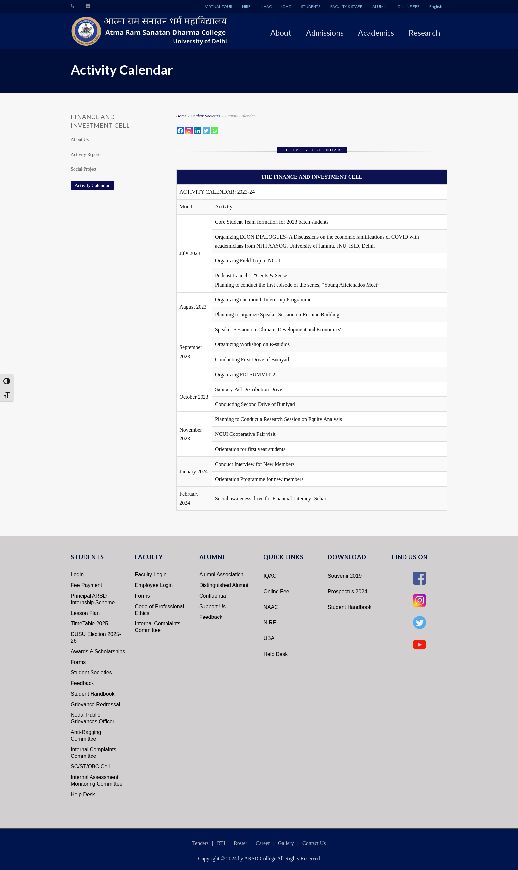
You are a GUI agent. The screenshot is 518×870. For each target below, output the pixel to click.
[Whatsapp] (214, 130)
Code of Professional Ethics (159, 610)
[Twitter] (206, 130)
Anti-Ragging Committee (86, 735)
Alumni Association (221, 574)
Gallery (286, 843)
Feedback (82, 683)
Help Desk (83, 794)
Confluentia (212, 596)
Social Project (83, 169)
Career (263, 843)
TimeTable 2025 (89, 623)
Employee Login (154, 585)
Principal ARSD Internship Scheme (93, 599)
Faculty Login (150, 574)
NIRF (246, 6)
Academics (376, 32)
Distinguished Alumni (223, 585)
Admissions (325, 32)
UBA (268, 638)
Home (181, 116)
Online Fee (276, 591)
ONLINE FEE (408, 6)
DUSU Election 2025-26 (96, 637)
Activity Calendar (92, 185)
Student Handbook (93, 694)
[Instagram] (189, 130)
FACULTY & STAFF (346, 6)
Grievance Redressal (95, 704)
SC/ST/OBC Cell (90, 766)
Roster (240, 843)
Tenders (200, 843)
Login (77, 574)
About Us (80, 139)
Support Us (212, 606)
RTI (221, 843)
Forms (78, 662)
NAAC (266, 6)
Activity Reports (86, 154)
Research (424, 32)
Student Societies (205, 116)
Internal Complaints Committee (93, 753)
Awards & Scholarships (98, 651)
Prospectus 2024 (347, 591)
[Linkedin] (197, 130)
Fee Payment (86, 585)
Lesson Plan (85, 613)
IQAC (286, 6)
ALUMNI (380, 6)
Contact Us (314, 843)
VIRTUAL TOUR (218, 6)
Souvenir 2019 (345, 576)
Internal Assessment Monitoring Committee (97, 780)
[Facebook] (180, 130)
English (435, 6)
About (280, 32)
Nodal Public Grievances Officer (92, 718)
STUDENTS (310, 6)
